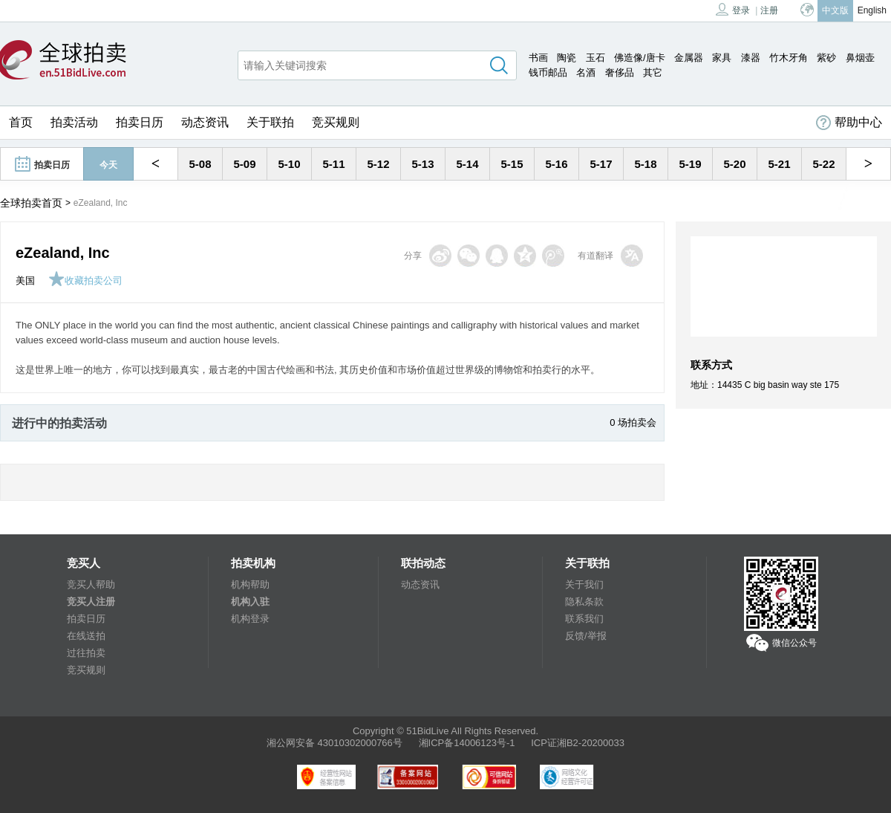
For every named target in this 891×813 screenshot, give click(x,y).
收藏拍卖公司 (85, 280)
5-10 (289, 164)
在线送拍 (86, 635)
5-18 (645, 164)
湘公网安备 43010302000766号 (334, 742)
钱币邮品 (548, 72)
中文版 (835, 10)
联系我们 (584, 618)
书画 (538, 57)
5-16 (556, 164)
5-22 (823, 164)
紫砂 (826, 57)
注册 (769, 10)
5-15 (511, 164)
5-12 (378, 164)
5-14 (467, 164)
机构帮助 (250, 584)
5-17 (601, 164)
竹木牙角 (788, 57)
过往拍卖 (86, 652)
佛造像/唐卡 (639, 57)
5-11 (333, 164)
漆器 (750, 57)
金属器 (688, 57)
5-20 (734, 164)
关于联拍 (270, 122)
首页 (21, 122)
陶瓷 (566, 57)
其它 (652, 72)
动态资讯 (205, 122)
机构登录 (250, 618)
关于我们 (584, 584)
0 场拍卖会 (633, 422)
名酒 (585, 72)
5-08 (200, 164)
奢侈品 (619, 72)
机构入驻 (250, 601)
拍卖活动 (74, 122)
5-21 (779, 164)
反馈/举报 (586, 635)
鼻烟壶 (860, 57)
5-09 (244, 164)
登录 (733, 9)
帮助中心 (849, 122)
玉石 (595, 57)
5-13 (422, 164)
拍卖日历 (139, 122)
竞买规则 (335, 122)
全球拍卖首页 (31, 203)
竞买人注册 (91, 601)
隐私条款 (584, 601)
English (872, 10)
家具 (721, 57)
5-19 (690, 164)
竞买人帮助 (91, 584)
